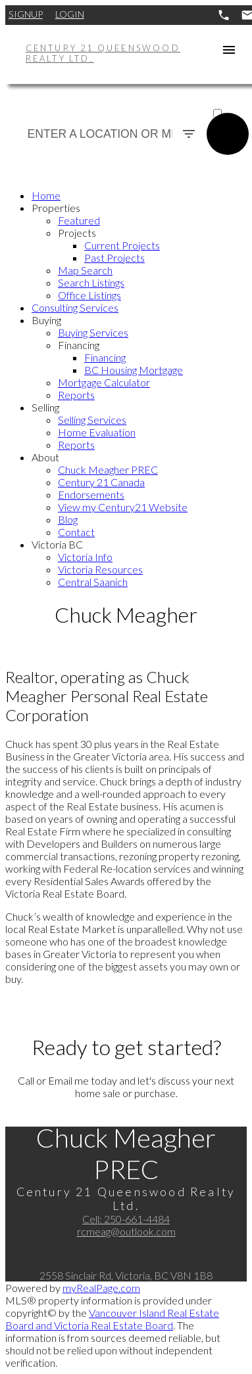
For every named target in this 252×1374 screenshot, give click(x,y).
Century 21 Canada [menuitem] (101, 482)
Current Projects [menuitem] (122, 245)
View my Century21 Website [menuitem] (123, 507)
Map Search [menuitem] (85, 270)
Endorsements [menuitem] (91, 494)
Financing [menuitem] (105, 357)
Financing (78, 345)
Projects (77, 232)
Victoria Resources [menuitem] (100, 569)
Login (69, 14)
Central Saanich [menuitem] (93, 581)
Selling (45, 407)
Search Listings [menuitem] (91, 282)
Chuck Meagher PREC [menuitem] (108, 469)
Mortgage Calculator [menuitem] (104, 382)
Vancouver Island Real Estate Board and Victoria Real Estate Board (112, 1318)
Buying (46, 320)
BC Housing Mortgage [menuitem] (133, 370)
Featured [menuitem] (79, 220)
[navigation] (126, 388)
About (45, 457)
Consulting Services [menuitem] (75, 307)
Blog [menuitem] (68, 519)
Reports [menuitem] (76, 394)
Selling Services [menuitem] (92, 419)
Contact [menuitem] (76, 532)
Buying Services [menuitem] (93, 332)
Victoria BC (57, 544)
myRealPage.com (101, 1287)
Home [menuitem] (46, 195)
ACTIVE (229, 100)
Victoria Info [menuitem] (85, 557)
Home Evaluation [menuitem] (97, 432)
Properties (56, 207)
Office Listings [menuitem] (89, 295)
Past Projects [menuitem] (114, 257)
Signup (26, 14)
